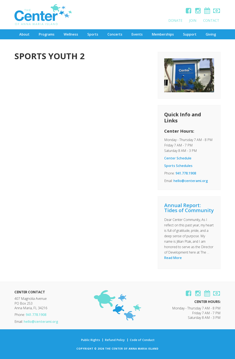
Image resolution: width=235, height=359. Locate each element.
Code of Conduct (142, 339)
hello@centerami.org (190, 180)
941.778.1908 (186, 173)
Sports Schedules (178, 165)
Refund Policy (115, 339)
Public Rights (90, 339)
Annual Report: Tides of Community (189, 208)
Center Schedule (177, 158)
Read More (173, 257)
